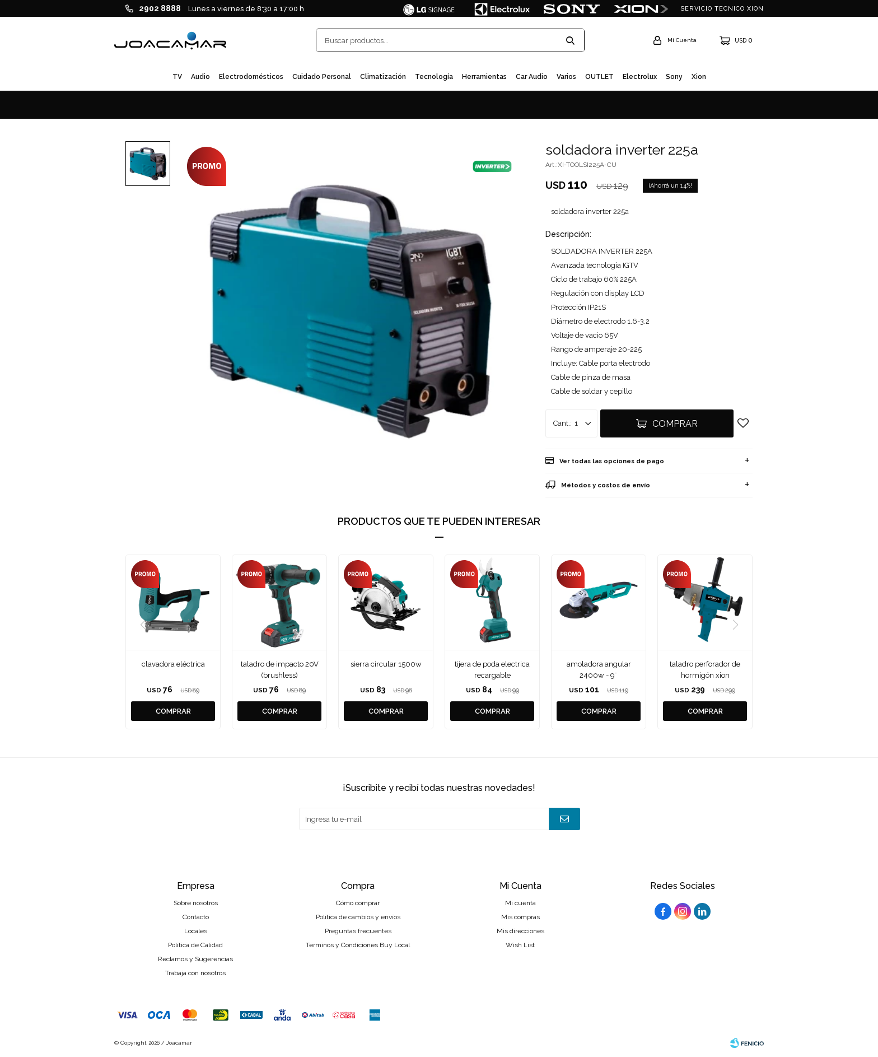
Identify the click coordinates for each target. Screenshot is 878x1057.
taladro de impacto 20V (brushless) (280, 669)
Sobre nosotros (196, 903)
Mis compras (520, 917)
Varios (566, 77)
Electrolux (640, 77)
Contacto (196, 917)
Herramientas (484, 77)
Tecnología (434, 77)
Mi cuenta (520, 903)
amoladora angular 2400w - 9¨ (599, 669)
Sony (674, 77)
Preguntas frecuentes (358, 931)
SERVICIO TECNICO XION (722, 8)
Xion (699, 77)
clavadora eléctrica (173, 664)
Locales (195, 931)
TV (177, 77)
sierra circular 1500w (386, 664)
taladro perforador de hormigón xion (705, 669)
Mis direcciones (520, 931)
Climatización (383, 77)
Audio (200, 77)
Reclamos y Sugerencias (195, 959)
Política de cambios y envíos (358, 917)
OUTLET (599, 77)
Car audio (532, 77)
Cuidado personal (321, 77)
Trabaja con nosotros (195, 973)
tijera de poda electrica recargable (492, 669)
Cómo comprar (358, 903)
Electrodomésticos (251, 77)
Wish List (520, 945)
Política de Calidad (195, 945)
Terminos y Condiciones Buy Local (358, 945)
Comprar (675, 423)
